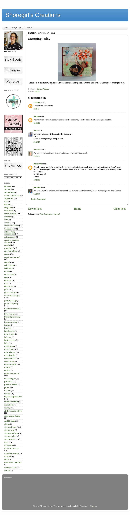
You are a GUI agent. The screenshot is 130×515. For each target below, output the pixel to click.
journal (7, 325)
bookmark (8, 211)
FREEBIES (8, 286)
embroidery (9, 274)
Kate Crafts (9, 334)
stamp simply (10, 427)
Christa (37, 102)
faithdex (8, 280)
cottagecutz (9, 237)
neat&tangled (10, 358)
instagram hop (10, 322)
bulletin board (10, 214)
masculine (8, 349)
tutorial (7, 456)
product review (10, 384)
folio (6, 283)
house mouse (10, 314)
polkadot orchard (11, 373)
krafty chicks (10, 340)
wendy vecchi (10, 467)
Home (6, 28)
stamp (7, 424)
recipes (7, 391)
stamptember (10, 436)
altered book (9, 192)
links (6, 343)
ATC (6, 201)
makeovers (9, 346)
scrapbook (8, 405)
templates (8, 445)
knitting (7, 337)
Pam (36, 131)
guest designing (11, 304)
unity (6, 459)
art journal (8, 199)
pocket (7, 370)
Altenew (7, 186)
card (6, 220)
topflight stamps (11, 453)
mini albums (9, 352)
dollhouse (8, 268)
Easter (7, 271)
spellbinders (9, 421)
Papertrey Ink (10, 364)
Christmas (8, 229)
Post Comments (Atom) (50, 214)
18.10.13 (37, 123)
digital (7, 262)
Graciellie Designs (12, 296)
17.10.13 (36, 109)
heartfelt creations (12, 309)
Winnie (37, 116)
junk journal (9, 331)
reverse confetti (11, 402)
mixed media (10, 355)
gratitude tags (10, 301)
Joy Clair (7, 328)
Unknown (38, 164)
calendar (8, 217)
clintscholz (74, 506)
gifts (6, 289)
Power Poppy (10, 379)
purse (6, 388)
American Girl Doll (12, 196)
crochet (7, 245)
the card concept (11, 448)
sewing (7, 408)
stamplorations (11, 433)
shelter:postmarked (12, 411)
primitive (8, 382)
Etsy (6, 277)
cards (37, 92)
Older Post (119, 208)
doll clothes (9, 265)
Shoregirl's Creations (33, 15)
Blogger (93, 506)
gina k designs (10, 292)
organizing (9, 361)
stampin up (9, 430)
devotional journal (12, 257)
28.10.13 (37, 194)
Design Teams (17, 28)
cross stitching (10, 251)
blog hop (8, 208)
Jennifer (37, 187)
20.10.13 (37, 180)
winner (7, 471)
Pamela (37, 150)
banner (7, 205)
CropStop (8, 248)
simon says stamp (12, 416)
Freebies (29, 28)
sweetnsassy (9, 439)
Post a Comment (38, 199)
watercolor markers (12, 462)
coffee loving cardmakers (9, 233)
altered (7, 189)
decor (6, 254)
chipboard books (11, 226)
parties (7, 367)
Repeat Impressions (13, 397)
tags (6, 442)
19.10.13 (37, 156)
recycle (7, 394)
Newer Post (35, 208)
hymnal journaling (12, 317)
